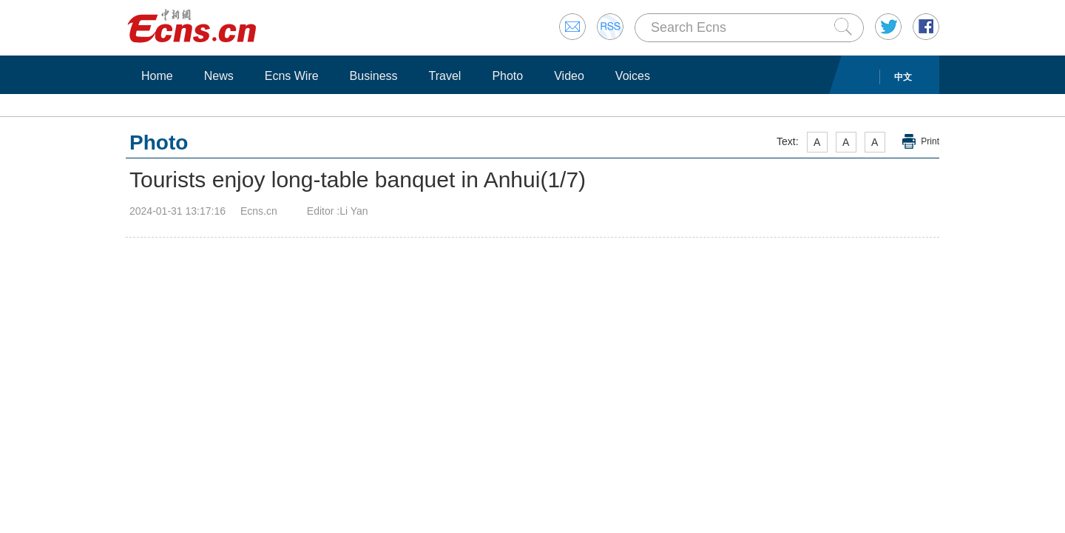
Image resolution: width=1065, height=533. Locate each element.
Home (157, 76)
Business (374, 76)
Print (930, 141)
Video (569, 76)
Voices (632, 76)
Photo (507, 76)
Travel (445, 76)
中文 (903, 77)
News (219, 76)
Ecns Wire (292, 76)
